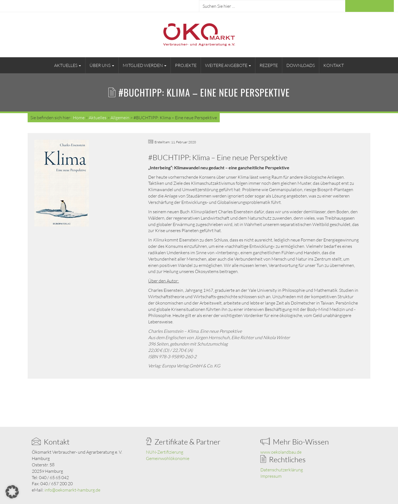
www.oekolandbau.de (281, 452)
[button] (12, 492)
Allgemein (120, 117)
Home (79, 117)
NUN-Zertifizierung (164, 452)
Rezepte (269, 65)
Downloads (300, 65)
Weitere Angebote (228, 65)
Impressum (271, 476)
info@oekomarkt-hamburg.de (72, 490)
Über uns (102, 65)
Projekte (186, 65)
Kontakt (333, 65)
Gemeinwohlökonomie (167, 458)
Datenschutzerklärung (281, 469)
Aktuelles (67, 65)
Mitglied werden (144, 65)
